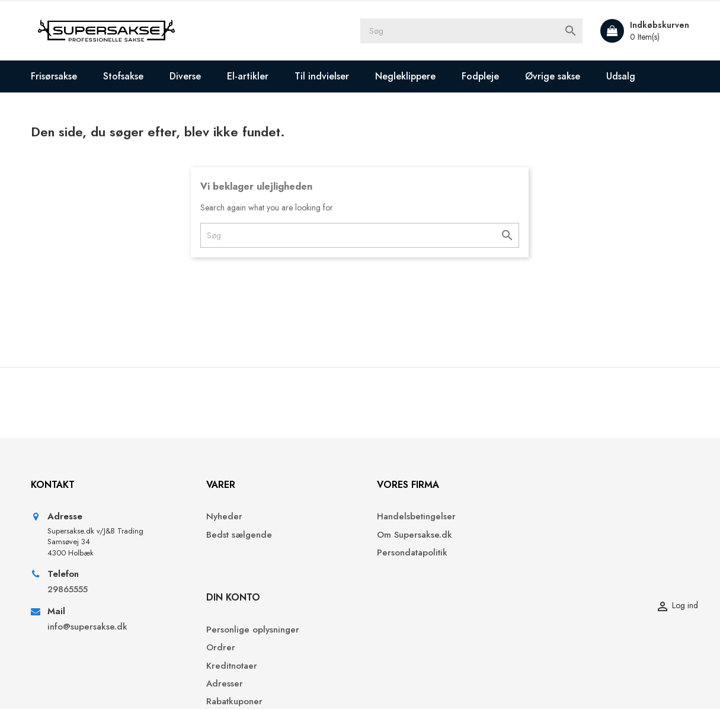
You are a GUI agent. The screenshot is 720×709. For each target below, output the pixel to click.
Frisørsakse (54, 76)
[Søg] (473, 30)
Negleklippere (406, 76)
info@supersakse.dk (89, 627)
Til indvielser (322, 76)
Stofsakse (124, 76)
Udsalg (621, 76)
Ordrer (552, 535)
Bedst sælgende (233, 535)
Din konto (565, 485)
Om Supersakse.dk (406, 535)
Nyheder (218, 518)
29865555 (68, 590)
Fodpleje (481, 76)
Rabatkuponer (566, 589)
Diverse (185, 76)
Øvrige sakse (553, 76)
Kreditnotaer (563, 554)
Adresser (556, 572)
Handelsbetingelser (408, 518)
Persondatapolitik (404, 554)
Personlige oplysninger (584, 518)
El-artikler (248, 76)
